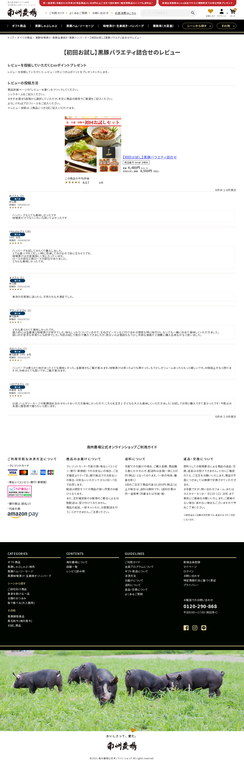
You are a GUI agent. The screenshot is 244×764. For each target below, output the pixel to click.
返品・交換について (136, 589)
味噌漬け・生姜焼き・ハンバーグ (123, 26)
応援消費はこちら (125, 13)
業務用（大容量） (163, 26)
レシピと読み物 (75, 571)
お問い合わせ (100, 13)
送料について (133, 585)
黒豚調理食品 (16, 616)
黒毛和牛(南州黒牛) (20, 621)
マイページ (190, 567)
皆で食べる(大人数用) (21, 603)
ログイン (189, 571)
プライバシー (191, 585)
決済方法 (130, 576)
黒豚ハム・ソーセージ (80, 26)
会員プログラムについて (139, 567)
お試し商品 (14, 625)
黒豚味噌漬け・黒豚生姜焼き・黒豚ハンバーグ (61, 37)
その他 (226, 26)
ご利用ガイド (56, 13)
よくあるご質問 (78, 13)
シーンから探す (197, 26)
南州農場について (77, 562)
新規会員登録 (192, 562)
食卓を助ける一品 (19, 594)
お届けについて (134, 580)
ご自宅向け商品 (17, 589)
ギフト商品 (19, 26)
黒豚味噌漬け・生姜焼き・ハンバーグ (29, 576)
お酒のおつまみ (17, 598)
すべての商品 (24, 37)
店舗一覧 (72, 567)
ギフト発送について (136, 571)
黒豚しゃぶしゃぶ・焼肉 (21, 567)
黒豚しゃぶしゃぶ (46, 26)
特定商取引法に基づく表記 (200, 580)
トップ (11, 37)
